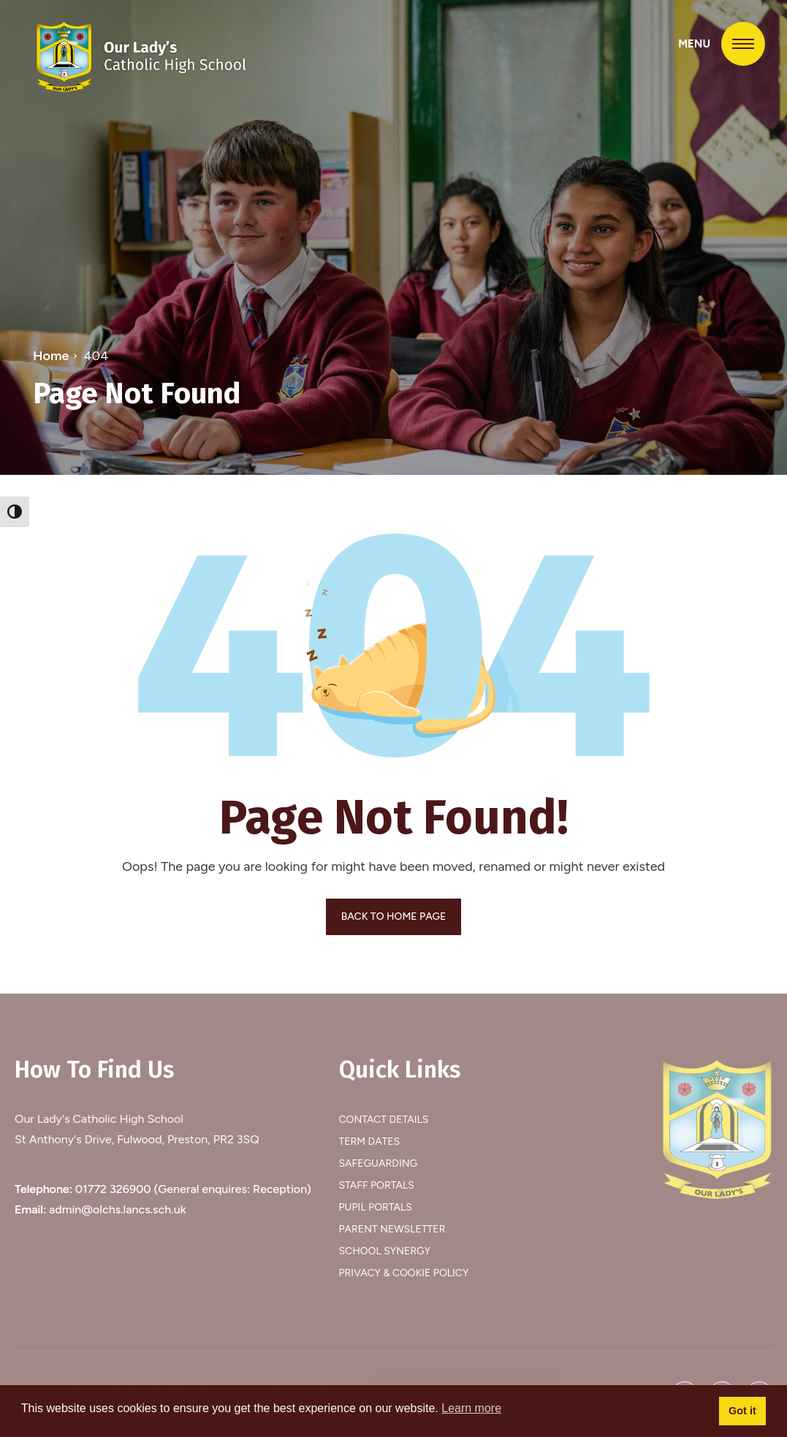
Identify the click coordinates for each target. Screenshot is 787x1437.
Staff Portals (376, 1185)
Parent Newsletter (392, 1229)
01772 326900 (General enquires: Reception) (193, 1189)
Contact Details (384, 1119)
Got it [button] (742, 1411)
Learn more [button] (471, 1408)
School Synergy (385, 1251)
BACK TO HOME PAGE (393, 916)
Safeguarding (378, 1163)
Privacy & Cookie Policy (404, 1273)
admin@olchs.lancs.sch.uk (117, 1209)
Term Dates (369, 1141)
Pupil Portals (375, 1207)
